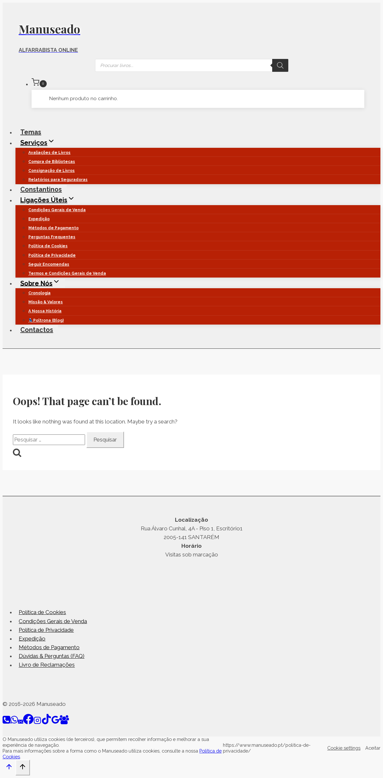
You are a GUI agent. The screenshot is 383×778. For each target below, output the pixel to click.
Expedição (39, 219)
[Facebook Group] (64, 722)
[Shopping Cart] (198, 83)
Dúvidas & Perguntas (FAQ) (51, 656)
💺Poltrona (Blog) (46, 320)
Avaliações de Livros (49, 152)
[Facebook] (28, 722)
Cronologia (39, 293)
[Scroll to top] (9, 768)
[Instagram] (37, 722)
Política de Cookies (48, 246)
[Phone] (6, 722)
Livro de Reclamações (47, 665)
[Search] (280, 65)
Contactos (36, 330)
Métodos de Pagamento (53, 228)
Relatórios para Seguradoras (58, 179)
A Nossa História (45, 311)
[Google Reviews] (55, 722)
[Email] (20, 722)
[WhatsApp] (14, 722)
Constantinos (41, 189)
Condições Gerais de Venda (57, 210)
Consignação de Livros (51, 170)
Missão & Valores (45, 302)
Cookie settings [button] (343, 748)
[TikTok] (46, 722)
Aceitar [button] (372, 748)
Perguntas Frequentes (51, 237)
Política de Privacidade (52, 255)
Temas (30, 132)
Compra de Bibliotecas (51, 161)
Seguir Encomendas (48, 264)
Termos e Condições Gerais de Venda (67, 273)
